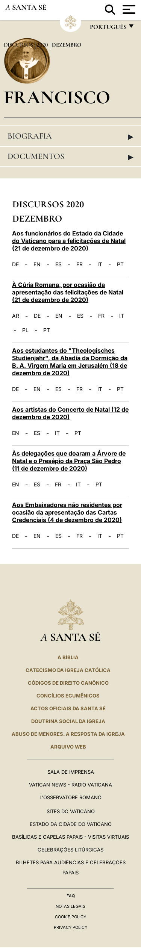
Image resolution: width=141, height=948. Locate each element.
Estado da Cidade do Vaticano (71, 824)
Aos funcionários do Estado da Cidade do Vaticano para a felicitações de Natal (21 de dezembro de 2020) (69, 240)
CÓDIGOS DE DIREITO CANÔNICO (68, 683)
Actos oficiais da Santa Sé (68, 708)
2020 (43, 44)
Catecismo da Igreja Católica (68, 670)
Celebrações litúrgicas (70, 850)
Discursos (19, 44)
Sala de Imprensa (70, 772)
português (108, 29)
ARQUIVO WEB (68, 747)
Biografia (70, 136)
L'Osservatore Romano (70, 797)
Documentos (70, 156)
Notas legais (70, 906)
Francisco (57, 97)
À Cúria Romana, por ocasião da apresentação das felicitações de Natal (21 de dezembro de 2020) (67, 292)
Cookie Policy (70, 916)
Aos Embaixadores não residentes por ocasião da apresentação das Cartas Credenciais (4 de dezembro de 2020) (67, 512)
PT (120, 264)
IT (99, 264)
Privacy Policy (70, 927)
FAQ (71, 895)
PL (25, 330)
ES (58, 264)
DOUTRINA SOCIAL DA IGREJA (68, 721)
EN (37, 264)
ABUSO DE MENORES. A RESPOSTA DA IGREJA (68, 734)
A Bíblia (68, 657)
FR (79, 264)
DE (15, 264)
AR (15, 316)
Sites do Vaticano (71, 811)
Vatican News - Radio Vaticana (70, 785)
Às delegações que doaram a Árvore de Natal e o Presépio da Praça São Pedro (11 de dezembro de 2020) (69, 461)
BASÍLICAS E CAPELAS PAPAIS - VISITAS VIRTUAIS (70, 837)
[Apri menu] (128, 9)
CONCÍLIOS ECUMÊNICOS (68, 696)
